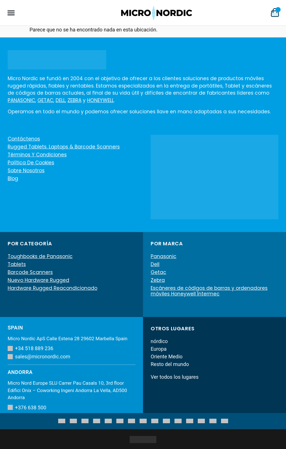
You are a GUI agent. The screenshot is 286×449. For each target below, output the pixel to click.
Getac (158, 272)
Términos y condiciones (37, 154)
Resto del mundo (170, 364)
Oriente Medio (166, 356)
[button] (11, 13)
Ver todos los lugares (175, 377)
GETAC (45, 100)
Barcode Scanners (30, 272)
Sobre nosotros (26, 170)
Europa (159, 349)
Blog (13, 178)
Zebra (158, 280)
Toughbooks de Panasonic (40, 256)
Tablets (17, 264)
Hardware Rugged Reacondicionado (52, 288)
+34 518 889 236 (30, 348)
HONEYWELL (100, 100)
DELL (60, 100)
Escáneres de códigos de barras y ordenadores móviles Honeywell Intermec (209, 291)
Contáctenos (24, 138)
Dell (155, 264)
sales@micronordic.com (39, 356)
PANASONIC (21, 100)
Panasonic (163, 256)
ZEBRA (74, 100)
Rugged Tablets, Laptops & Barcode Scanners (64, 146)
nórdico (159, 341)
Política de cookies (31, 162)
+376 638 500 (27, 407)
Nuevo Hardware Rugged (38, 280)
